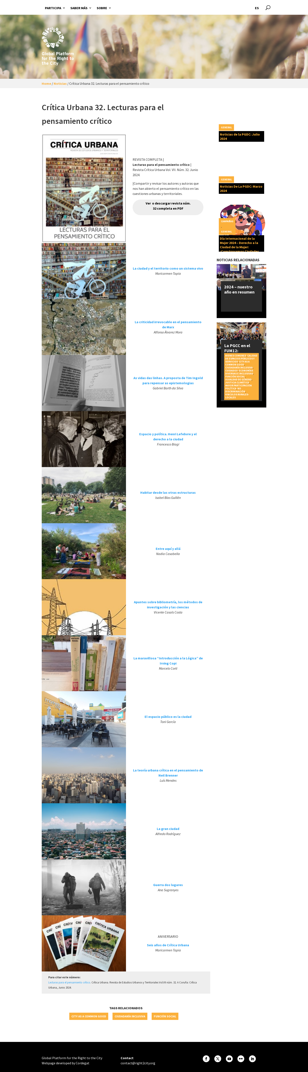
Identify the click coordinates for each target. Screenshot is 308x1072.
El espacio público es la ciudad (168, 716)
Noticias (60, 83)
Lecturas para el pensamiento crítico (69, 982)
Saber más (78, 8)
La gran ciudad (168, 829)
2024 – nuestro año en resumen (239, 289)
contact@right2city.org (138, 1063)
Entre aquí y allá (168, 548)
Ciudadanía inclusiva (130, 1016)
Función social (165, 1016)
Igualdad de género (238, 379)
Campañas (227, 221)
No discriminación (235, 390)
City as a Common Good (88, 1016)
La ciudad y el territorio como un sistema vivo (168, 268)
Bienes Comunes (235, 355)
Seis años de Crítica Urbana (168, 945)
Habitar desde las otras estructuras (168, 492)
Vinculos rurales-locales (237, 396)
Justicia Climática (237, 382)
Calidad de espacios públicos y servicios (241, 358)
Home (46, 83)
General (226, 127)
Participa (53, 8)
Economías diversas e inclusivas (239, 372)
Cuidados (231, 370)
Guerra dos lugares (168, 885)
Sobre (102, 8)
